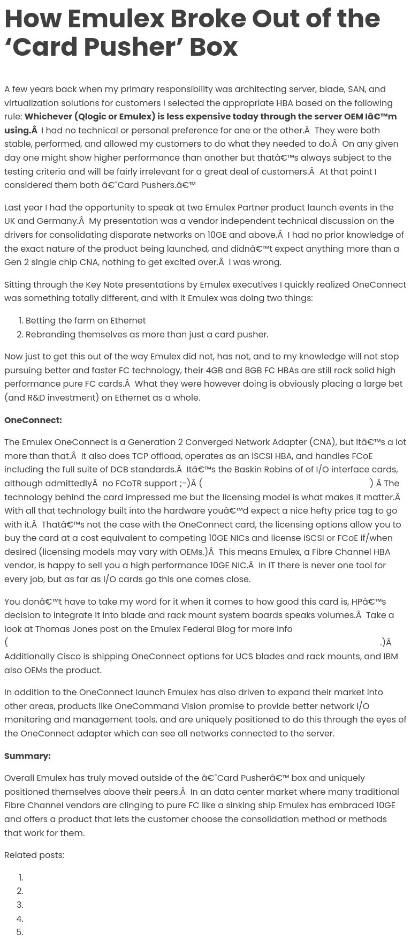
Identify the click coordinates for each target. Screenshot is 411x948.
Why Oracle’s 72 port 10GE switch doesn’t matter (131, 877)
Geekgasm (49, 905)
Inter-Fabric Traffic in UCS (82, 932)
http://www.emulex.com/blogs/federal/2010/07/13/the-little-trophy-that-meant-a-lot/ (194, 642)
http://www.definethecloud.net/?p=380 (286, 483)
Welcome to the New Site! (81, 891)
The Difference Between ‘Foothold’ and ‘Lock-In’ (130, 919)
